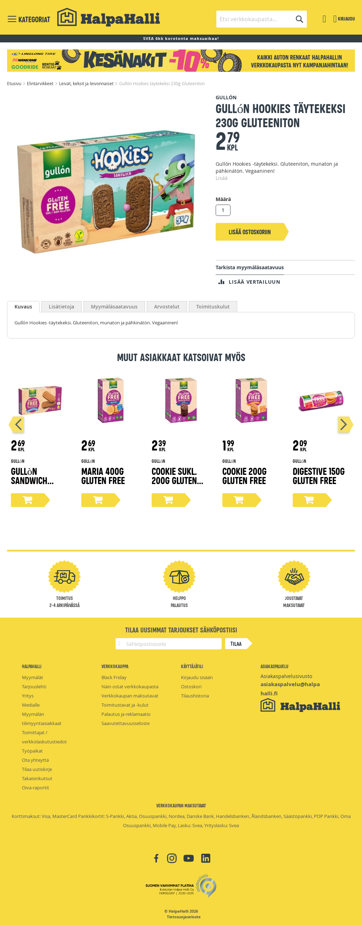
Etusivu (14, 83)
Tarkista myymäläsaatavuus (250, 267)
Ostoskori (191, 686)
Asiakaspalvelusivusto (286, 676)
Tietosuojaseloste (184, 917)
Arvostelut (167, 306)
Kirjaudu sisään (197, 677)
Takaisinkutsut (37, 778)
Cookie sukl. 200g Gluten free (174, 480)
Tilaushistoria (195, 696)
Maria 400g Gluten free (103, 475)
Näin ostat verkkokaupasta (129, 686)
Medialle (31, 705)
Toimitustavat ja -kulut (124, 705)
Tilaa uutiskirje (37, 769)
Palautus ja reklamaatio (126, 714)
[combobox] (261, 19)
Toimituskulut (213, 306)
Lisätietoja (61, 306)
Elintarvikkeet (40, 83)
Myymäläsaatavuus (114, 306)
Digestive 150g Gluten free (319, 475)
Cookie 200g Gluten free (244, 475)
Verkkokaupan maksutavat (129, 696)
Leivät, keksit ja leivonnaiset (87, 83)
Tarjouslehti (34, 686)
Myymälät (32, 677)
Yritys (28, 696)
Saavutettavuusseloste (125, 723)
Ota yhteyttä (35, 760)
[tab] (23, 306)
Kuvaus (23, 306)
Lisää (222, 178)
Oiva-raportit (35, 787)
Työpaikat (32, 751)
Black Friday (114, 677)
